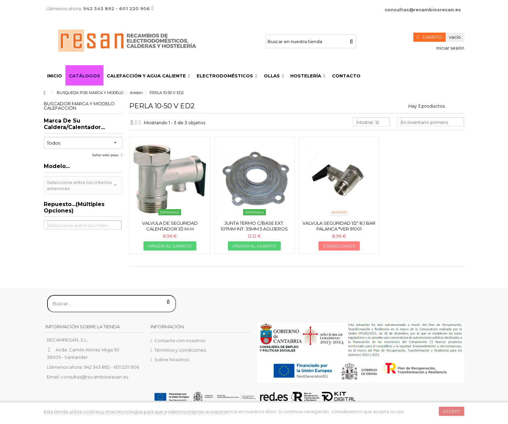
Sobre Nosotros (171, 359)
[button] (148, 75)
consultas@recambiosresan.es (423, 9)
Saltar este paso (105, 155)
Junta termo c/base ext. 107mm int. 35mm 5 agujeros (254, 226)
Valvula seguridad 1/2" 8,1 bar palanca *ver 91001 (338, 226)
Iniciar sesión (449, 48)
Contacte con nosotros (179, 340)
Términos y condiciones (180, 350)
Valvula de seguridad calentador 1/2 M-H (170, 226)
